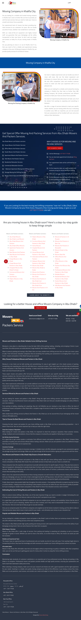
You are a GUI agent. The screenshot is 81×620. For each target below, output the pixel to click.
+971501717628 (65, 154)
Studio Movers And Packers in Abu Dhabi (61, 282)
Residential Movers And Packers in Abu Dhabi (62, 277)
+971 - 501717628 (8, 589)
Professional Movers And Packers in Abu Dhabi (62, 271)
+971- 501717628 (8, 595)
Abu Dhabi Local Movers (16, 239)
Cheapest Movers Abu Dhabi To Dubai (16, 269)
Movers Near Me (60, 254)
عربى (69, 2)
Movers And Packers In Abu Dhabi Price (39, 284)
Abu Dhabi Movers (14, 237)
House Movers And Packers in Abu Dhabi (38, 253)
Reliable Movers (60, 274)
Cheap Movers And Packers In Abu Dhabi (15, 264)
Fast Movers (13, 276)
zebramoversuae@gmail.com (36, 319)
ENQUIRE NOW (40, 308)
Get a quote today (55, 148)
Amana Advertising (43, 615)
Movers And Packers (38, 272)
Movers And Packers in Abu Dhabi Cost (39, 280)
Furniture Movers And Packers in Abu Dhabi (38, 242)
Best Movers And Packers (17, 252)
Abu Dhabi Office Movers (16, 246)
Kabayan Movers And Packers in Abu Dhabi (38, 262)
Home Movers (36, 246)
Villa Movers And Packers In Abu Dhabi (62, 286)
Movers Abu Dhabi (37, 265)
